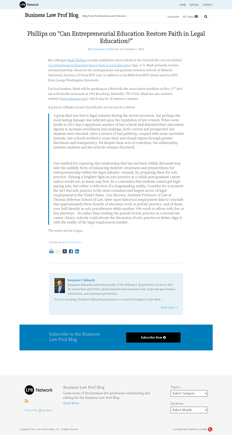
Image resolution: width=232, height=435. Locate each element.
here (79, 231)
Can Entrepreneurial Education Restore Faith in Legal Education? (89, 65)
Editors (194, 4)
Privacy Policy (31, 410)
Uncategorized (71, 242)
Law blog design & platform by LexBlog (192, 429)
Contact (207, 4)
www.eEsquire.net (73, 99)
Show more (169, 307)
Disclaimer (46, 410)
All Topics (190, 16)
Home (183, 4)
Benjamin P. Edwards (105, 49)
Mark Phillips (76, 60)
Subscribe (173, 16)
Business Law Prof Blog (51, 15)
